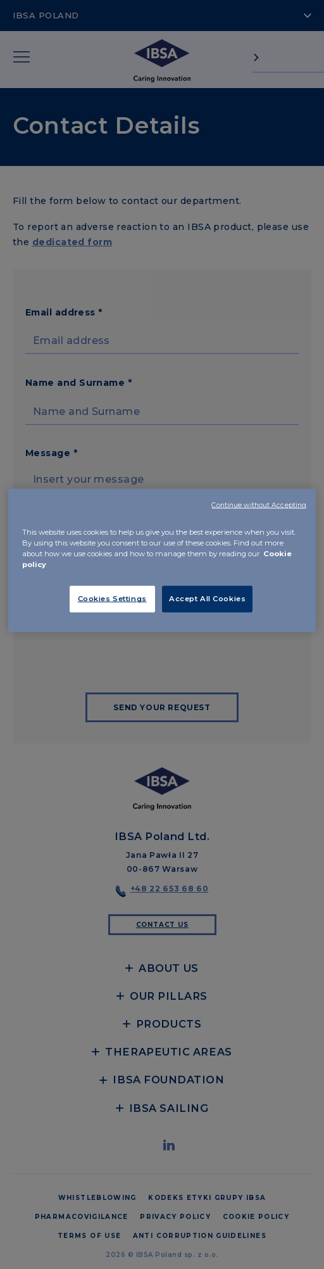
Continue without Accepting (258, 505)
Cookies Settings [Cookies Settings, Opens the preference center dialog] (112, 598)
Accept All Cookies (207, 598)
